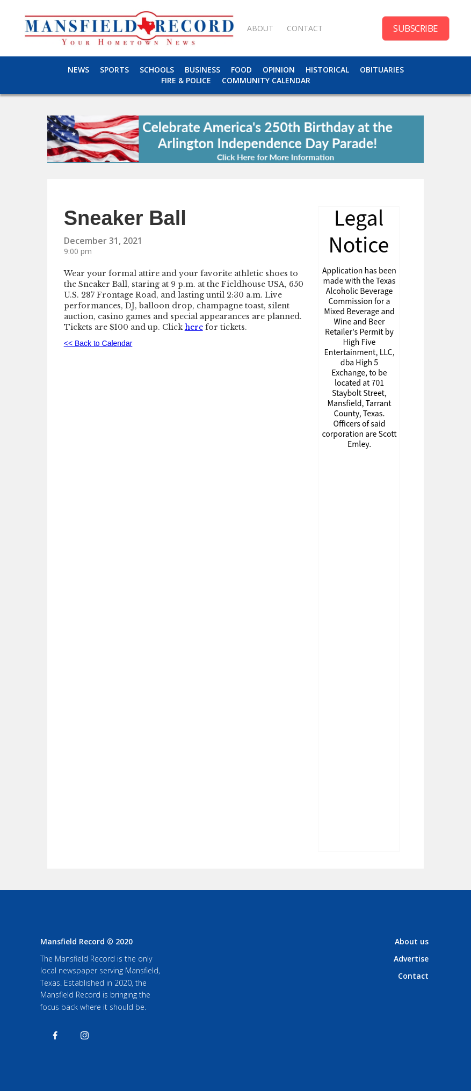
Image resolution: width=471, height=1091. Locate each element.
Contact (413, 976)
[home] (128, 28)
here (194, 327)
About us (412, 941)
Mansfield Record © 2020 (86, 941)
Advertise (411, 958)
